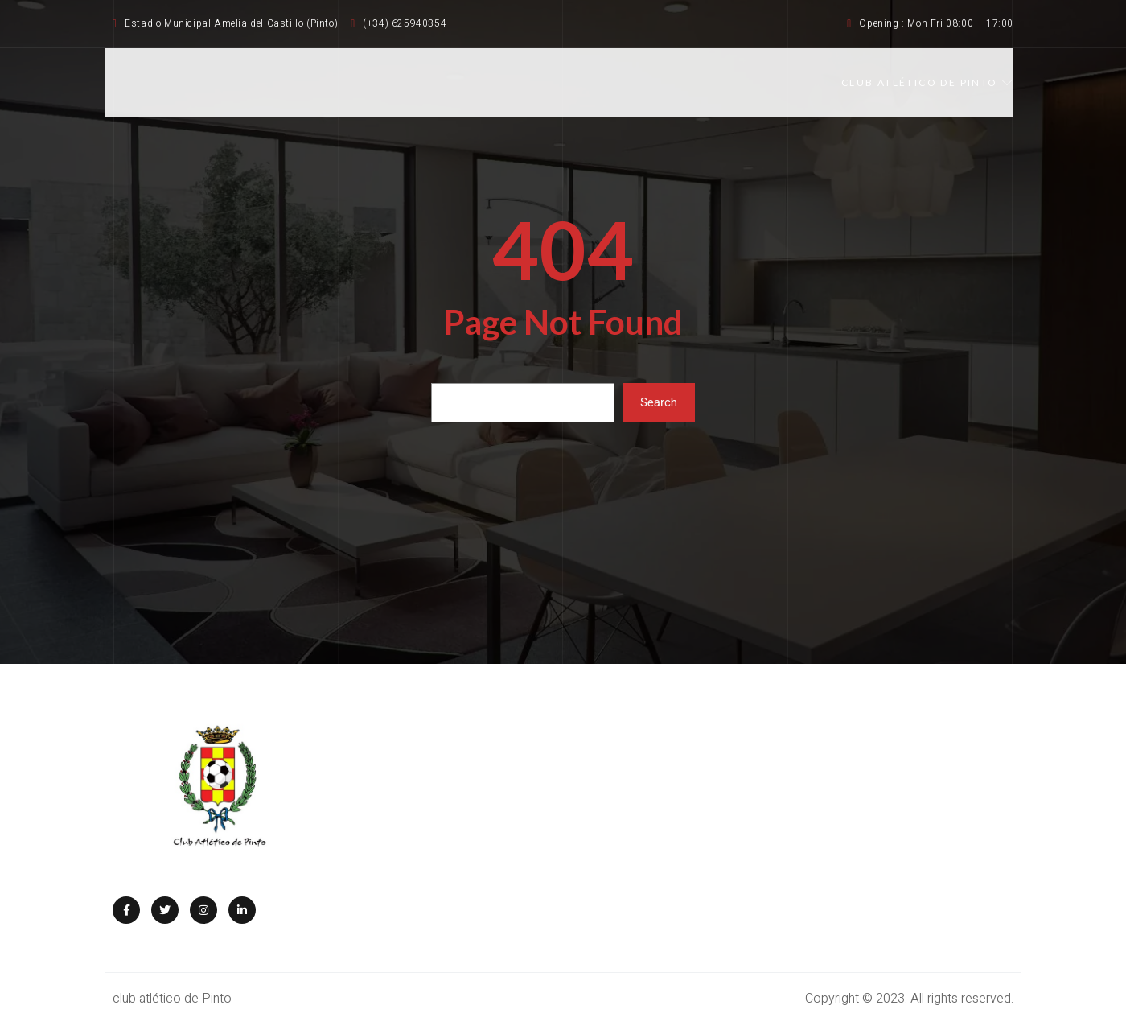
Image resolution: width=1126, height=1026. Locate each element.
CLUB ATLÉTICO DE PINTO (927, 82)
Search (658, 402)
